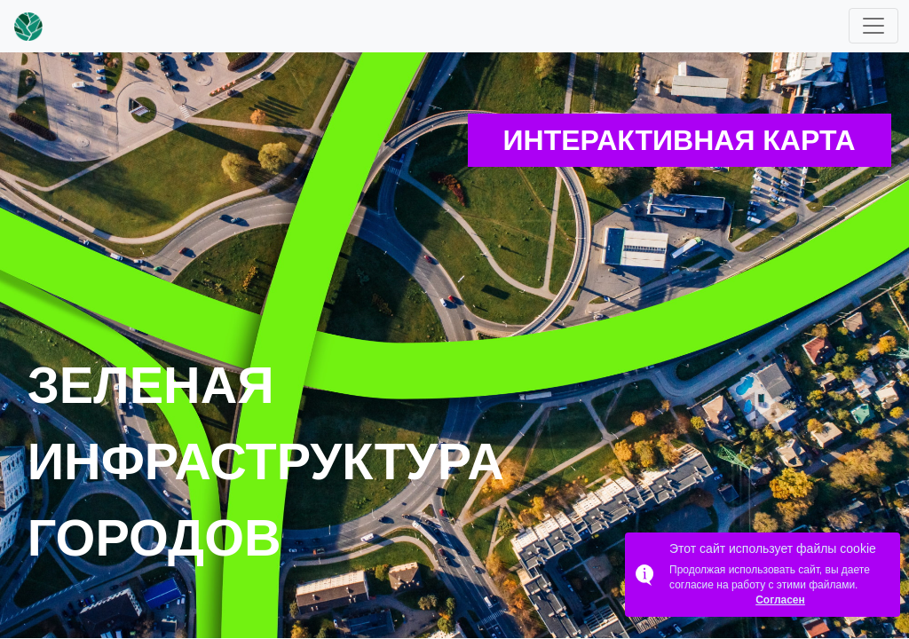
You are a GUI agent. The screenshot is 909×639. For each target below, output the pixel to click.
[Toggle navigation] (873, 25)
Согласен (780, 600)
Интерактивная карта (679, 140)
